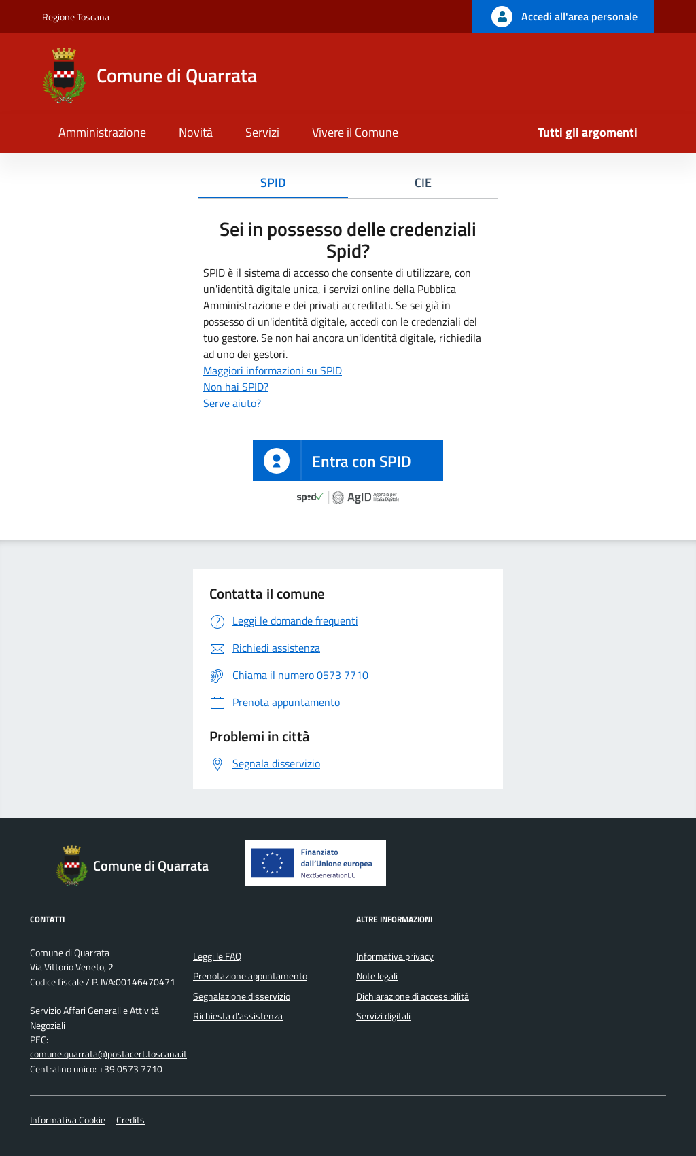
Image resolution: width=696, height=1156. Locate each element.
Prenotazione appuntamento (250, 975)
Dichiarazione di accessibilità (412, 996)
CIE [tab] (423, 182)
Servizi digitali (383, 1016)
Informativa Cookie (67, 1120)
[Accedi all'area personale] (563, 16)
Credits (130, 1120)
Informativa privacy (395, 956)
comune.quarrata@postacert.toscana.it (108, 1054)
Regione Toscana (75, 17)
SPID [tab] (273, 182)
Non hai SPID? (235, 387)
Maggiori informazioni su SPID (272, 370)
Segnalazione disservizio (241, 996)
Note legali (377, 975)
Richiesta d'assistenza (238, 1016)
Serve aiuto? (232, 403)
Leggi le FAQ (217, 956)
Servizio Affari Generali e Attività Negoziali (94, 1017)
